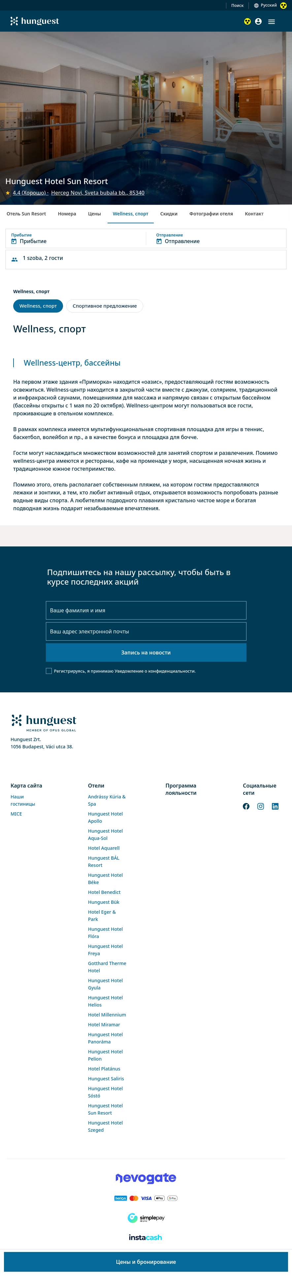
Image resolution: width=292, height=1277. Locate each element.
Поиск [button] (237, 5)
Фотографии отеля (211, 213)
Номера (67, 213)
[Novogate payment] (146, 1178)
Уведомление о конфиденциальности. (155, 671)
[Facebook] (246, 806)
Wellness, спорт (130, 213)
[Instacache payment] (146, 1238)
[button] (271, 21)
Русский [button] (269, 5)
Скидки (169, 213)
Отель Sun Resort (26, 213)
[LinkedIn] (275, 806)
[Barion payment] (146, 1198)
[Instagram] (260, 806)
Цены (94, 213)
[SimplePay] (146, 1218)
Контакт (254, 213)
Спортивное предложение (105, 305)
